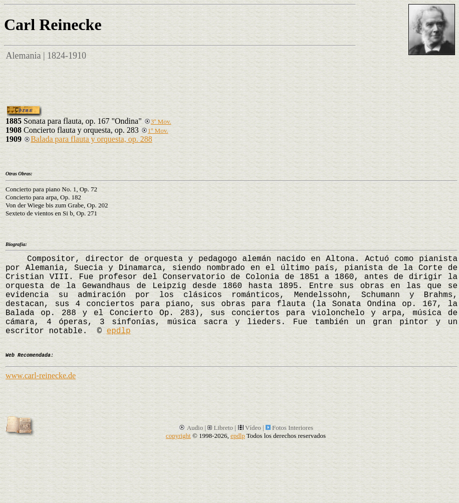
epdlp (119, 331)
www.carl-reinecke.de (41, 375)
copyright (178, 435)
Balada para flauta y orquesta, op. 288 (88, 139)
